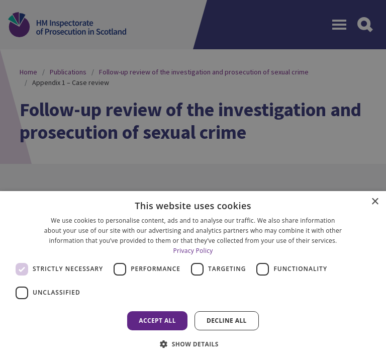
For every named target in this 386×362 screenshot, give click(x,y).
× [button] (374, 202)
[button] (193, 344)
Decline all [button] (227, 320)
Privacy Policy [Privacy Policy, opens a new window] (193, 250)
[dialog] (193, 276)
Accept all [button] (157, 320)
